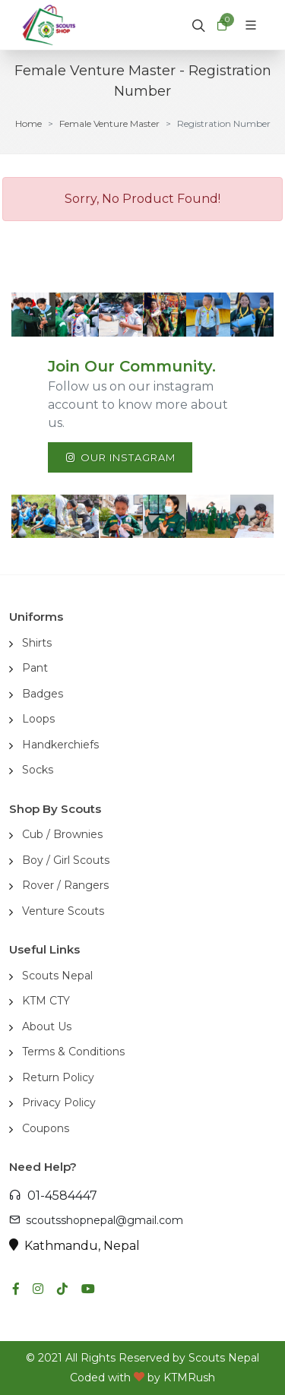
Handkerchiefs (60, 744)
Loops (38, 719)
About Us (46, 1026)
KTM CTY (46, 1001)
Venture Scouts (63, 911)
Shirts (37, 643)
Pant (35, 668)
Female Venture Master (109, 123)
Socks (37, 770)
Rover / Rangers (65, 885)
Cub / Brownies (62, 834)
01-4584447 (53, 1195)
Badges (42, 694)
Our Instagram (120, 457)
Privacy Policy (59, 1102)
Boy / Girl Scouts (65, 860)
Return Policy (58, 1077)
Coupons (45, 1128)
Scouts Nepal (57, 975)
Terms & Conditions (73, 1051)
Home (28, 123)
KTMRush (189, 1377)
